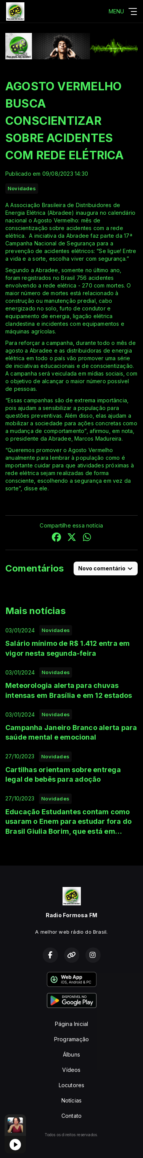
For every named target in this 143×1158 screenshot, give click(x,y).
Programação (71, 1039)
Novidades (22, 188)
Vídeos (71, 1070)
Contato (71, 1115)
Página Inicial (71, 1024)
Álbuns (71, 1054)
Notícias (71, 1100)
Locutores (72, 1085)
